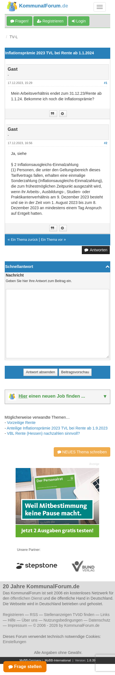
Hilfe (12, 620)
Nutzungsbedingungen (62, 620)
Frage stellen (24, 666)
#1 (105, 83)
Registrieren (50, 21)
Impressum (17, 625)
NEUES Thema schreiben (82, 452)
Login (79, 21)
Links (105, 614)
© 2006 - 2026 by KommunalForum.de (66, 625)
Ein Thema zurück (24, 240)
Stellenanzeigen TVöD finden (69, 614)
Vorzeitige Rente (21, 422)
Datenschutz (99, 620)
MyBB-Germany (30, 660)
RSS (34, 614)
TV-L (13, 37)
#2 (105, 143)
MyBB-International (58, 660)
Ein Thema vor (52, 240)
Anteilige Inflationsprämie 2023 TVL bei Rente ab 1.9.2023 (57, 428)
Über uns (30, 620)
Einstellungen (14, 642)
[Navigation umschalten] (100, 7)
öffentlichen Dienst (26, 598)
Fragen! (19, 21)
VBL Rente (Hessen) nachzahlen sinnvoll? (43, 433)
